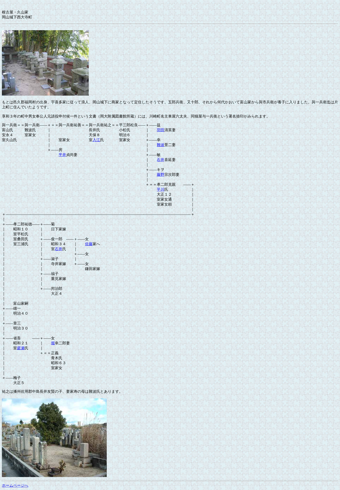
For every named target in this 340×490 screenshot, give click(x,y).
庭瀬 (21, 348)
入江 (96, 140)
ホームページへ (15, 485)
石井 (160, 160)
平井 (62, 155)
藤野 (160, 175)
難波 (160, 145)
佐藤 (89, 244)
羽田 (160, 130)
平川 (160, 189)
